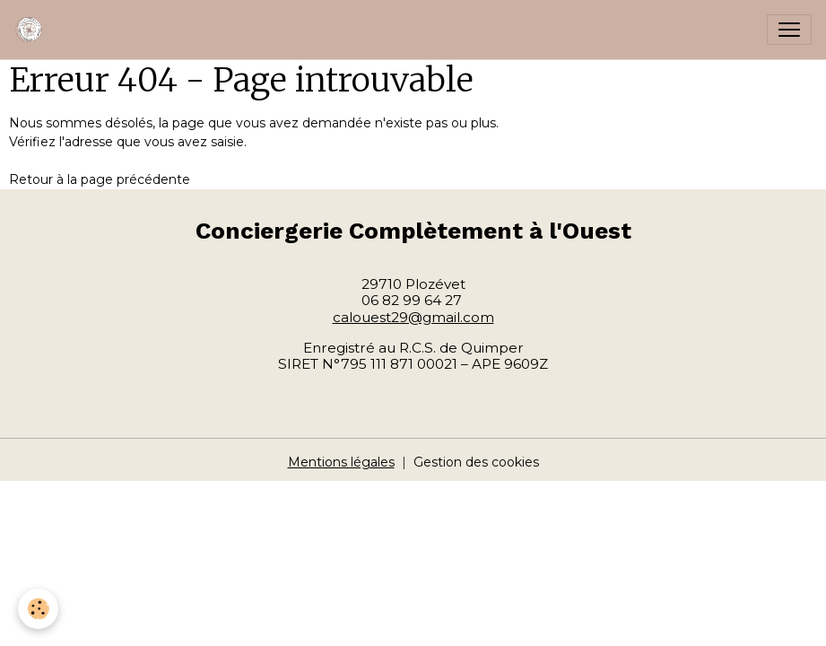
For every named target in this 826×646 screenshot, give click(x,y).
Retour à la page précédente (99, 179)
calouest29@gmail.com (413, 317)
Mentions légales (341, 462)
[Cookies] (38, 609)
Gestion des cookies (476, 462)
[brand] (33, 29)
